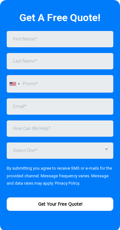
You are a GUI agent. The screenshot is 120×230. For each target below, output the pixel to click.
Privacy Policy (67, 183)
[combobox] (14, 83)
